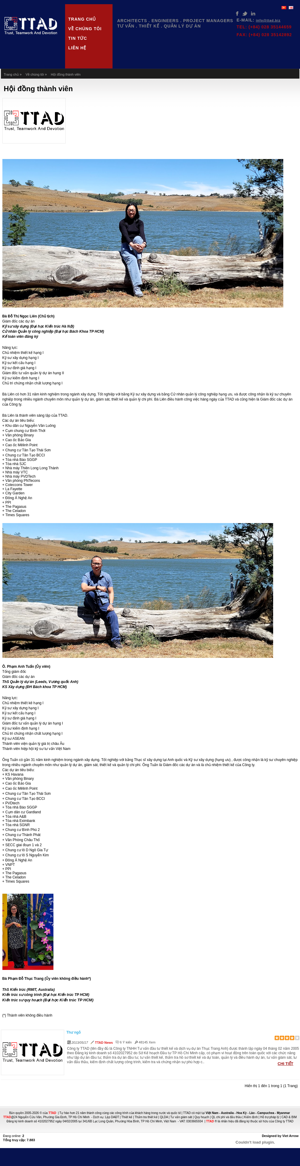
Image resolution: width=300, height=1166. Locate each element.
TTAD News (104, 1042)
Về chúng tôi (85, 28)
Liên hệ (77, 47)
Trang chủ (82, 19)
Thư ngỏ (74, 1032)
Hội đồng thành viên (66, 74)
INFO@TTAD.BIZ (268, 20)
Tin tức (77, 38)
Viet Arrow (290, 1136)
